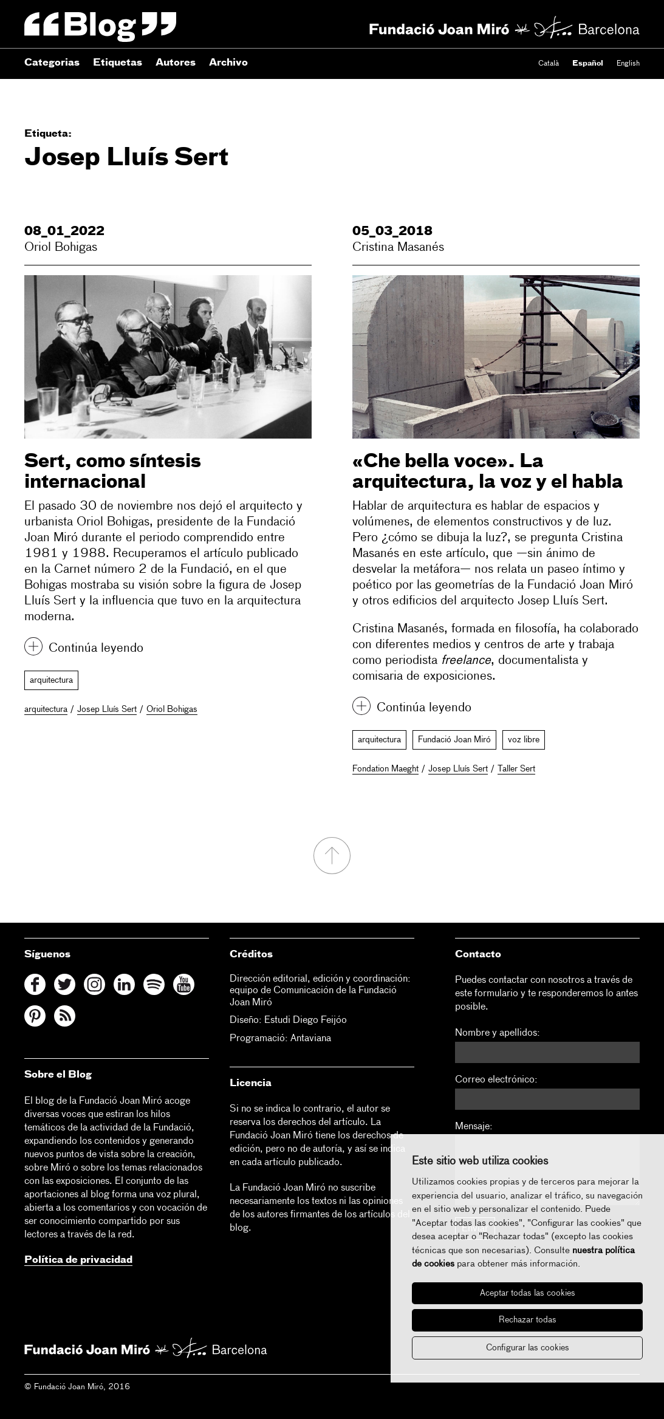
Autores (176, 63)
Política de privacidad (78, 1260)
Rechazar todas (527, 1320)
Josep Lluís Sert (107, 709)
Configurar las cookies (527, 1348)
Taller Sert (516, 769)
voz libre (523, 740)
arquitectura (51, 680)
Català (548, 63)
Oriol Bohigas (60, 247)
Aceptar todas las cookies (527, 1293)
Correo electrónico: (496, 1080)
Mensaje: (474, 1127)
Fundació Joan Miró (454, 740)
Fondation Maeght (385, 769)
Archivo (228, 63)
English (628, 63)
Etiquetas (117, 63)
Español (587, 63)
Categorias (52, 63)
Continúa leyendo (96, 648)
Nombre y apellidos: (497, 1033)
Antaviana (310, 1039)
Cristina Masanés (398, 247)
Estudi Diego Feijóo (305, 1020)
